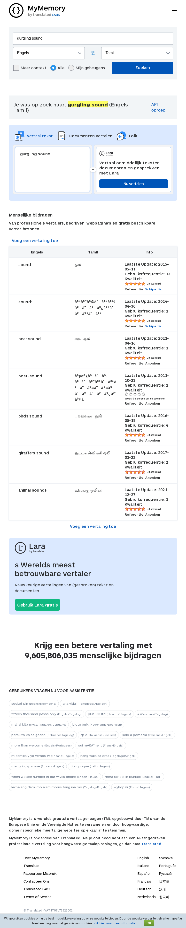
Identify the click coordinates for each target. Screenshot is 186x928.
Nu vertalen (134, 183)
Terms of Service (37, 897)
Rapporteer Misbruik (40, 873)
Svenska (166, 858)
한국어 (164, 897)
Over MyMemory (36, 858)
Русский (165, 873)
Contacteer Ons (36, 881)
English (143, 858)
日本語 (164, 881)
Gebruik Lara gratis (37, 604)
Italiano (143, 866)
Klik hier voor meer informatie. (115, 923)
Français (144, 881)
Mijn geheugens (86, 68)
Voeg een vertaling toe (35, 240)
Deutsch (144, 889)
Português (167, 866)
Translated (36, 889)
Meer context (29, 68)
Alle (57, 68)
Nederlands (147, 897)
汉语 (162, 889)
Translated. (151, 844)
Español (144, 873)
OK (149, 923)
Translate (31, 866)
